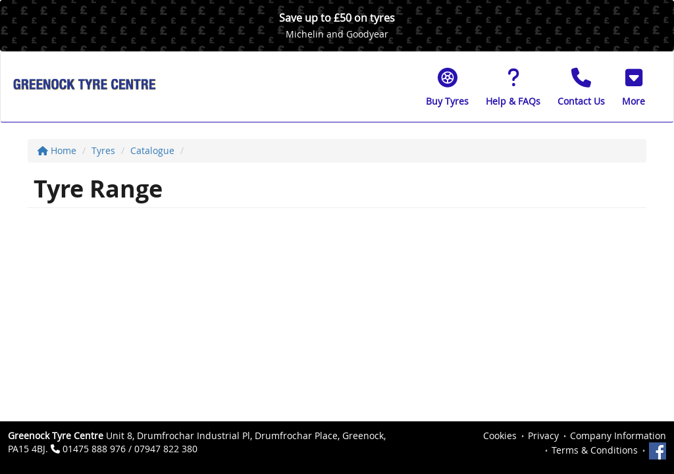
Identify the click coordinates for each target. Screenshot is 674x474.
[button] (633, 87)
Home (57, 150)
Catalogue (152, 150)
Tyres (103, 150)
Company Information (618, 435)
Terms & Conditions (595, 450)
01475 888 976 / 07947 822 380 (130, 448)
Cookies (500, 435)
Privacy (543, 435)
